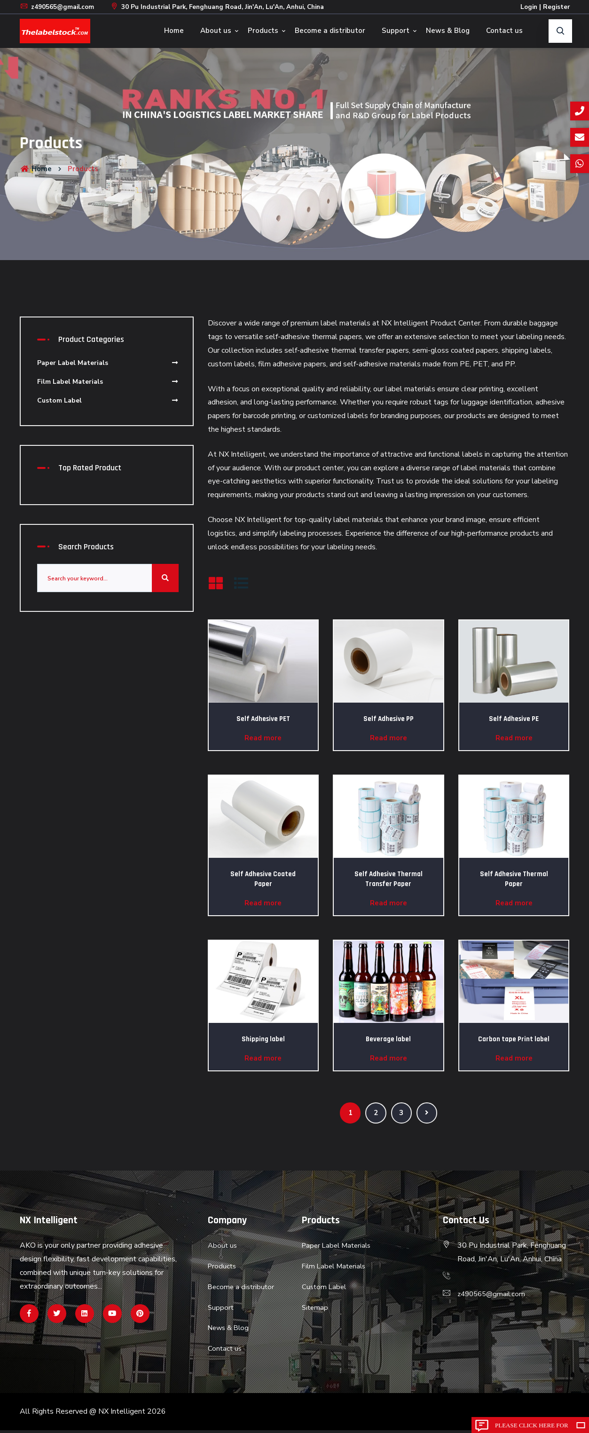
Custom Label (108, 400)
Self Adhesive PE (514, 719)
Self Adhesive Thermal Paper (514, 879)
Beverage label (388, 1039)
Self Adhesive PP (388, 719)
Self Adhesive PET (263, 719)
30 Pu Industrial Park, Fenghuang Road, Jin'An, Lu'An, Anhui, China (226, 6)
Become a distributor (330, 30)
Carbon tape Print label (514, 1039)
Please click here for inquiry (531, 1427)
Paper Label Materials (108, 363)
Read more (263, 738)
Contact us (504, 30)
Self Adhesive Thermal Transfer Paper (388, 879)
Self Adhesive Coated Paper (263, 879)
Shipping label (263, 1039)
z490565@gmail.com (58, 6)
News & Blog (448, 30)
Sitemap (316, 1310)
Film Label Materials (108, 382)
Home (174, 30)
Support (395, 30)
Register (556, 6)
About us (215, 30)
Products (263, 30)
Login (527, 6)
